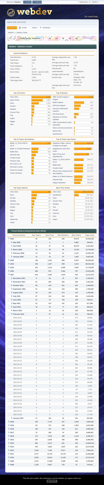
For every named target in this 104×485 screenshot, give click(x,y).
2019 (12, 425)
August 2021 (18, 293)
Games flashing (16, 173)
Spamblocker (57, 134)
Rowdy (12, 207)
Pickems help (15, 161)
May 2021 (16, 303)
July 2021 (16, 296)
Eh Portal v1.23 (15, 164)
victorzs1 (56, 213)
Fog (11, 115)
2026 (12, 239)
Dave (12, 103)
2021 (12, 275)
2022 (12, 271)
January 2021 (18, 418)
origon (12, 118)
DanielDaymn (78, 71)
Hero (12, 124)
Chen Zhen (14, 97)
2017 (12, 432)
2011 (12, 454)
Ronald (12, 106)
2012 (12, 450)
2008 (12, 465)
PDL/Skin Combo (16, 167)
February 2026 (18, 253)
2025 (12, 260)
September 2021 (19, 289)
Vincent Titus (14, 112)
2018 (12, 429)
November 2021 (19, 282)
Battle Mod (14, 152)
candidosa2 (57, 195)
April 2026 (17, 246)
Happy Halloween (59, 183)
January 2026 (18, 257)
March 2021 (17, 310)
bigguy (12, 121)
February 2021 (18, 314)
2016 (12, 436)
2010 (12, 457)
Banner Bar (57, 131)
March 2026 (17, 249)
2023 (12, 267)
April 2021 (17, 307)
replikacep (14, 219)
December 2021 (19, 278)
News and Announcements (62, 128)
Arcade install (15, 158)
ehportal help (15, 155)
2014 (12, 443)
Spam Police (14, 100)
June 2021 (17, 300)
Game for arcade (16, 170)
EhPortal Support (59, 105)
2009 (12, 461)
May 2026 (16, 242)
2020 (12, 422)
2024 (12, 264)
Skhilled (13, 109)
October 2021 (18, 285)
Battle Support (58, 102)
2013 (12, 447)
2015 (12, 440)
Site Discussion (58, 114)
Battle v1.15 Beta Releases (20, 149)
